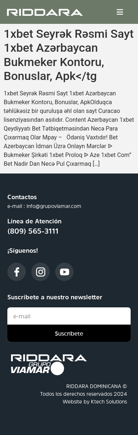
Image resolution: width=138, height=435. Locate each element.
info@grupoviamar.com (53, 206)
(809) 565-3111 (33, 231)
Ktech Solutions (109, 401)
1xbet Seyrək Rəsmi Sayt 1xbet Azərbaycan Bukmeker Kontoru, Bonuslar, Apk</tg (69, 55)
